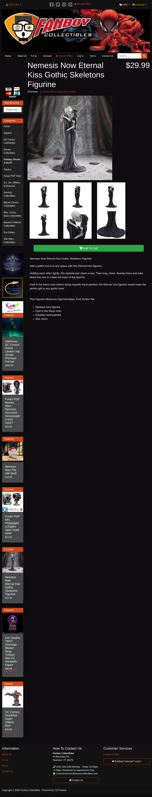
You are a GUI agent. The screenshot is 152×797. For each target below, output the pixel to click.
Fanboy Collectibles (30, 790)
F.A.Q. (34, 56)
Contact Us (107, 56)
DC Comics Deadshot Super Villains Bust (12, 718)
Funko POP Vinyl (12, 176)
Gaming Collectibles (9, 194)
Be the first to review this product (59, 91)
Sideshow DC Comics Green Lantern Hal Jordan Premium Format (12, 351)
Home (8, 56)
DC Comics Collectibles (9, 141)
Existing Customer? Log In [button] (126, 761)
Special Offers (64, 56)
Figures (7, 169)
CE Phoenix (60, 790)
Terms (93, 56)
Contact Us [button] (76, 780)
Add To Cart (88, 248)
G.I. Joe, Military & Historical (12, 184)
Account (47, 56)
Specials (9, 684)
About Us (22, 56)
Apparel (7, 133)
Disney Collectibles (9, 151)
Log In (80, 56)
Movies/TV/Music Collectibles (12, 224)
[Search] (129, 56)
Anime (7, 126)
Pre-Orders (9, 232)
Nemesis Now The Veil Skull (11, 470)
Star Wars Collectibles (9, 240)
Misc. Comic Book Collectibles (12, 214)
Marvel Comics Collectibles (11, 204)
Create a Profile (111, 754)
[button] (13, 5)
